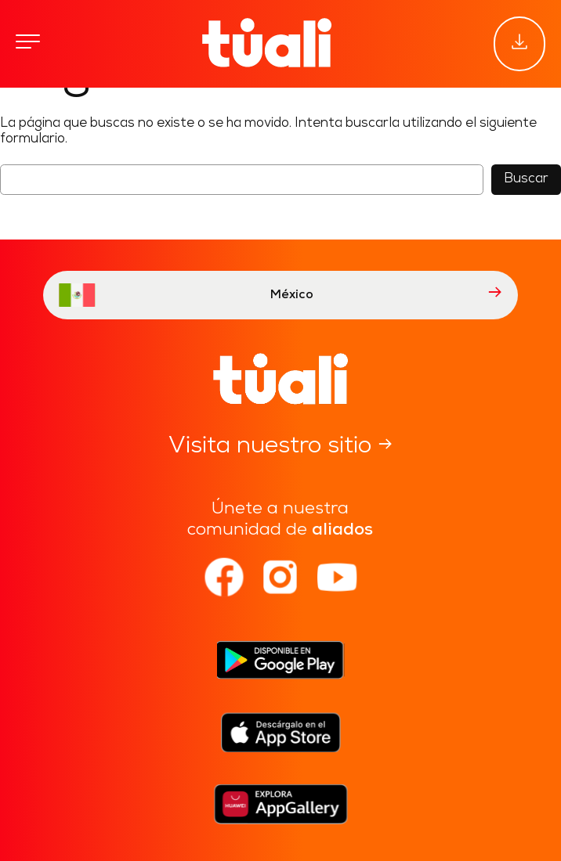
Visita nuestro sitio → (280, 446)
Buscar (526, 179)
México (280, 295)
